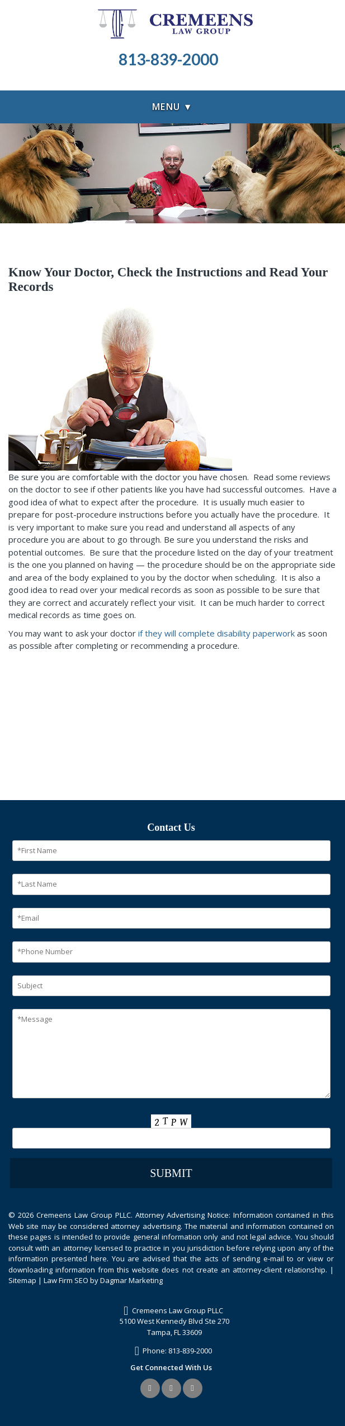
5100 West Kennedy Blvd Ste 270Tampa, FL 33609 (174, 1326)
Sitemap (22, 1280)
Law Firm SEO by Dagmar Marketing (103, 1280)
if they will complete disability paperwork (216, 633)
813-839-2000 (190, 1351)
